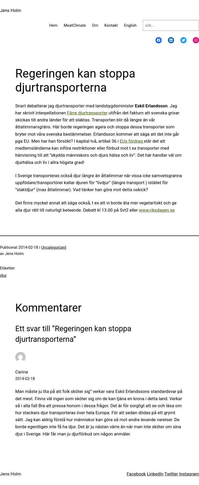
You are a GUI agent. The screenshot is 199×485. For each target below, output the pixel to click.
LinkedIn (155, 473)
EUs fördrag (132, 141)
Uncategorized (53, 247)
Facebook (136, 473)
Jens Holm (10, 10)
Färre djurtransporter (87, 112)
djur (3, 275)
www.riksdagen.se (157, 210)
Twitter (171, 473)
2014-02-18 (25, 378)
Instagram (189, 473)
